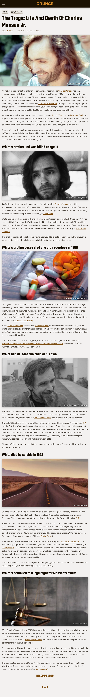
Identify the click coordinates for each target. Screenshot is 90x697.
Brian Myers (8, 31)
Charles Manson (65, 91)
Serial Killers (16, 12)
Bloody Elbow (8, 548)
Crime (5, 12)
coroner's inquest (15, 325)
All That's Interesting (47, 103)
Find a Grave (46, 536)
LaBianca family (77, 115)
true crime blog (42, 325)
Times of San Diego (42, 418)
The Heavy (48, 213)
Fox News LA (41, 669)
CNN (84, 423)
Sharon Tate (57, 115)
